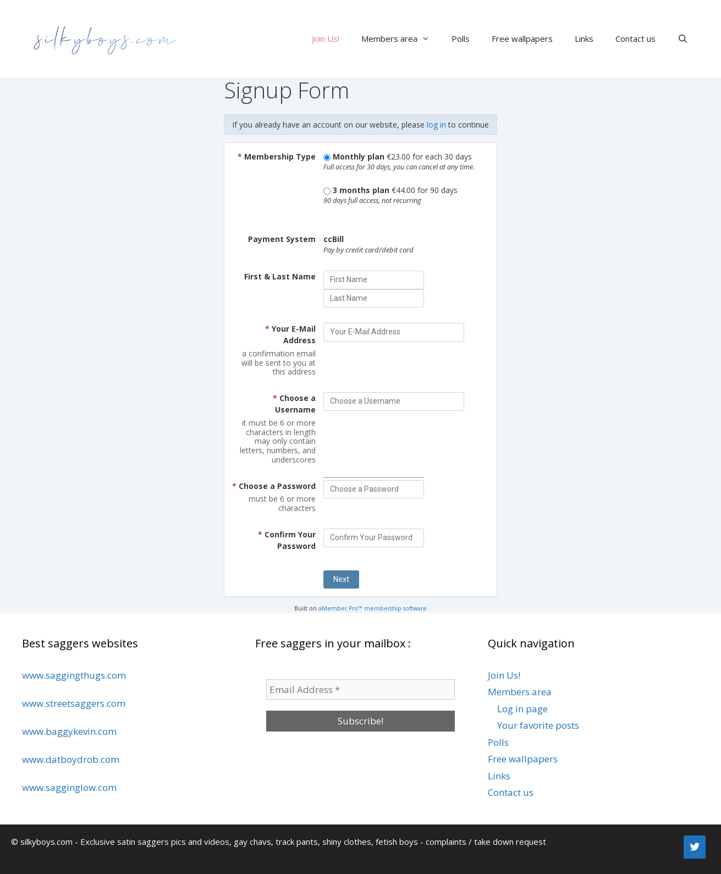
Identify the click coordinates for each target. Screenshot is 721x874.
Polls (461, 38)
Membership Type (277, 156)
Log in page (522, 708)
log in (436, 124)
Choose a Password (274, 486)
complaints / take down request (486, 841)
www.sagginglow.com (69, 787)
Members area (401, 38)
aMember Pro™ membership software (372, 608)
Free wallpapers (522, 38)
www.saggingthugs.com (74, 675)
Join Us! (325, 38)
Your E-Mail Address (290, 334)
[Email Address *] (360, 689)
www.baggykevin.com (69, 731)
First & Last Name (280, 276)
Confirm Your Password (287, 540)
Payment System (282, 239)
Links (584, 38)
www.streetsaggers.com (73, 703)
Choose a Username (294, 404)
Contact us (635, 38)
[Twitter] (695, 847)
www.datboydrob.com (70, 759)
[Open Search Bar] (683, 38)
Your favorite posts (538, 725)
